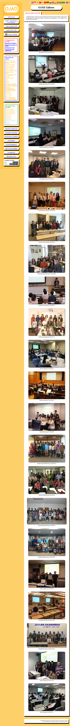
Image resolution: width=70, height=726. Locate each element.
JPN (12, 30)
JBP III (7, 82)
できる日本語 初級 (10, 97)
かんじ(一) (8, 96)
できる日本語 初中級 (10, 99)
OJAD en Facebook (11, 34)
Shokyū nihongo (9, 67)
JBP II (7, 81)
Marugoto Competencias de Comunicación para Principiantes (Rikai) (10, 89)
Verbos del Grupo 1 (10, 110)
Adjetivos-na (8, 116)
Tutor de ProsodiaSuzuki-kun (9, 50)
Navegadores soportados (11, 132)
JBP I (6, 79)
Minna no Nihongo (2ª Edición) (10, 63)
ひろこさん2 (8, 94)
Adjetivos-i (8, 114)
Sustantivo (8, 117)
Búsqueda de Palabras (10, 43)
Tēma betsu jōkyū (9, 66)
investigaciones (11, 152)
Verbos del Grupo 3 (10, 113)
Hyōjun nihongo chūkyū (9, 72)
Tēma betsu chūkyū (10, 64)
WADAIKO (8, 92)
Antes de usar (11, 17)
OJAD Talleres (11, 140)
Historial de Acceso (11, 156)
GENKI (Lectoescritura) (9, 77)
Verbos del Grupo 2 (10, 112)
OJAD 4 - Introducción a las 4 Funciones (11, 21)
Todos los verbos (9, 109)
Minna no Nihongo (10, 60)
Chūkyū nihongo (9, 69)
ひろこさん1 (8, 93)
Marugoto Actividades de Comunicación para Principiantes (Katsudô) (11, 85)
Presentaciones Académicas (11, 136)
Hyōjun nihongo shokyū (11, 70)
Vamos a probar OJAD (11, 26)
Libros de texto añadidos (11, 148)
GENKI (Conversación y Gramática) (11, 75)
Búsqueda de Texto (10, 47)
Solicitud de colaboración (11, 128)
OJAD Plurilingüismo (11, 144)
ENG (15, 30)
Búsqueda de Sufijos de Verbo (11, 45)
